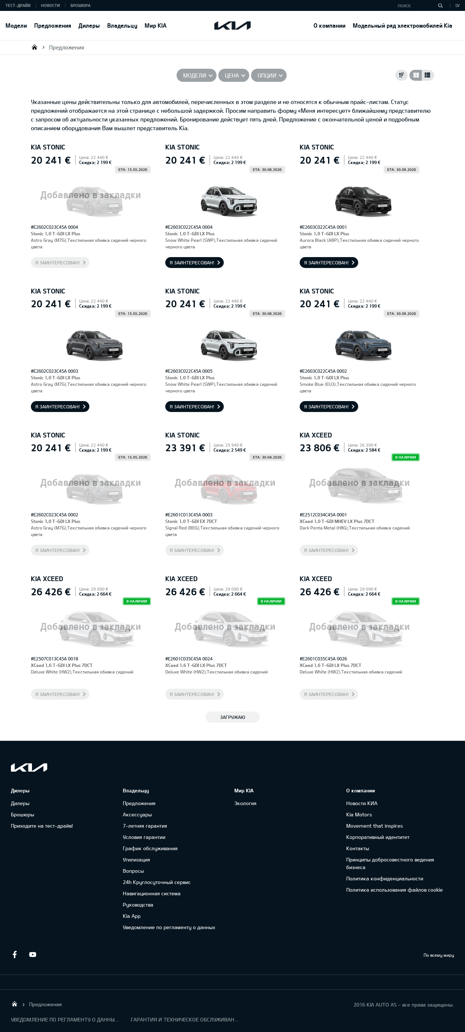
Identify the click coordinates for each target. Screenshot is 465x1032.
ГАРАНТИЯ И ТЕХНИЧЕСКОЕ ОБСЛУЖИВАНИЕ (185, 1019)
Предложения (52, 25)
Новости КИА (361, 803)
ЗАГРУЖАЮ (232, 717)
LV (458, 5)
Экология (245, 803)
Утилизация (136, 859)
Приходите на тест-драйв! (42, 826)
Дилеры (89, 25)
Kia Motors (359, 814)
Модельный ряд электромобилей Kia (402, 25)
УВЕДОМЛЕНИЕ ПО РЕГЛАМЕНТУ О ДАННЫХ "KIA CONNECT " (65, 1019)
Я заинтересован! (57, 262)
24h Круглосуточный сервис (157, 882)
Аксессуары (137, 814)
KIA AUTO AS (34, 47)
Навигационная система (152, 893)
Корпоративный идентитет (377, 837)
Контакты (357, 848)
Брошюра (80, 5)
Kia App (132, 916)
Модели (16, 25)
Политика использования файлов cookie (394, 890)
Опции (267, 75)
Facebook (14, 954)
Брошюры (22, 814)
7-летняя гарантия (145, 826)
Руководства (138, 904)
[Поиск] (440, 5)
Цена (232, 75)
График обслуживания (150, 848)
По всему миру (439, 954)
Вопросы (133, 871)
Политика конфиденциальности (384, 878)
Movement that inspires (374, 826)
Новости (50, 5)
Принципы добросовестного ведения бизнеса (390, 863)
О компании (329, 25)
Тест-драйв (18, 5)
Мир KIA (155, 25)
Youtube (32, 954)
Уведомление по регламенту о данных (169, 927)
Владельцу (122, 25)
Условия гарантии (144, 837)
